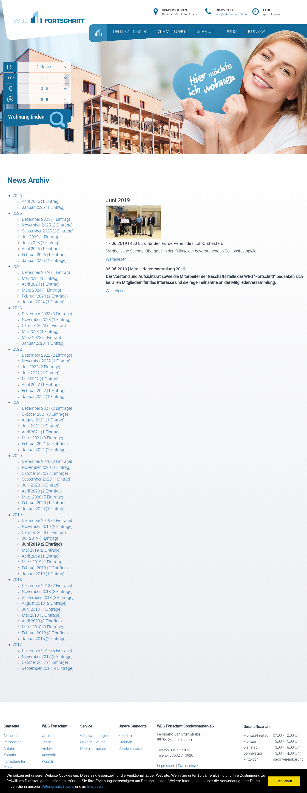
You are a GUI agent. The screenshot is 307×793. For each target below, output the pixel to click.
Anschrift (49, 755)
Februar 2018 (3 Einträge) (45, 632)
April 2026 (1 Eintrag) (41, 201)
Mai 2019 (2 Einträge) (41, 550)
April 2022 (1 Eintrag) (41, 384)
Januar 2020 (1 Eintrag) (43, 508)
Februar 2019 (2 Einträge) (45, 567)
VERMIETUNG (171, 31)
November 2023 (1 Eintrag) (46, 319)
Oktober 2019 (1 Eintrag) (44, 532)
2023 (17, 307)
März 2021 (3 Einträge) (42, 437)
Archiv (47, 748)
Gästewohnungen (94, 735)
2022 (17, 349)
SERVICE (205, 31)
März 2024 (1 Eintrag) (41, 290)
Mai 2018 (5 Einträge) (41, 615)
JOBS (231, 31)
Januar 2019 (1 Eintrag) (43, 573)
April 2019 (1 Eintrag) (41, 556)
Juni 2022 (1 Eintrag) (41, 372)
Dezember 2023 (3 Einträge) (47, 313)
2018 (17, 579)
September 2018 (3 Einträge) (48, 597)
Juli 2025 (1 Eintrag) (40, 237)
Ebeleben (126, 735)
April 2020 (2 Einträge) (42, 491)
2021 (17, 402)
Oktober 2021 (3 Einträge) (45, 414)
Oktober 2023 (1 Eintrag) (44, 325)
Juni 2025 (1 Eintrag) (41, 242)
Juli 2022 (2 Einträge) (41, 366)
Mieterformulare (93, 748)
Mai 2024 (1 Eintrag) (40, 278)
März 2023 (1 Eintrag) (41, 337)
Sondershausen (131, 748)
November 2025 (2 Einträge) (47, 225)
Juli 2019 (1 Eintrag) (40, 538)
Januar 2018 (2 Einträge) (44, 638)
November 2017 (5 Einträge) (47, 656)
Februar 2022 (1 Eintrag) (44, 390)
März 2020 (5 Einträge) (42, 497)
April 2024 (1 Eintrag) (41, 284)
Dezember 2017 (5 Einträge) (47, 650)
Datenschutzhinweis (57, 786)
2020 (17, 455)
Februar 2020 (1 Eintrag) (44, 502)
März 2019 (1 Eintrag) (41, 561)
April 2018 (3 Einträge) (42, 620)
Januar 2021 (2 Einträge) (44, 449)
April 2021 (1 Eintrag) (41, 431)
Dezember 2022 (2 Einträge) (47, 355)
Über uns (49, 735)
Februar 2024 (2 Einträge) (45, 296)
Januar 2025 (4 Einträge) (44, 260)
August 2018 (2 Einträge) (44, 603)
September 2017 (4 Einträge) (48, 668)
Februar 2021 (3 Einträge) (45, 443)
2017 (17, 644)
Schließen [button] (284, 781)
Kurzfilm (48, 761)
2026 (17, 195)
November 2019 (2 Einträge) (47, 526)
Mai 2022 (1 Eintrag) (40, 378)
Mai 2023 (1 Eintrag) (40, 331)
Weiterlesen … (163, 259)
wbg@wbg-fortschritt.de (231, 14)
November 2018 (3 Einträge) (47, 591)
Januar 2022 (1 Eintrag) (43, 396)
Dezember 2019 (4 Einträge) (47, 520)
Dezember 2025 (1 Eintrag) (46, 219)
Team (46, 742)
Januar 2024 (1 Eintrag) (43, 301)
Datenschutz (188, 766)
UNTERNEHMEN (129, 31)
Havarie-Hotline (92, 742)
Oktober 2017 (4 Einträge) (45, 662)
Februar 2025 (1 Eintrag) (44, 254)
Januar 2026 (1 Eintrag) (43, 207)
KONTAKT (258, 31)
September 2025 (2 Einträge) (48, 231)
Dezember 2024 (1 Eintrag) (46, 272)
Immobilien (12, 742)
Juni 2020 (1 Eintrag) (41, 485)
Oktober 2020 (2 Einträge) (45, 473)
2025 (17, 213)
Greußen (125, 742)
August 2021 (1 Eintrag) (43, 420)
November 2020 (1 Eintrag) (46, 467)
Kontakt (9, 755)
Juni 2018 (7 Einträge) (42, 609)
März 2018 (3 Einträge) (42, 626)
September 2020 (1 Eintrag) (46, 479)
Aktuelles (10, 735)
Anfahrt (9, 748)
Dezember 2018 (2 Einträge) (47, 585)
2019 (17, 514)
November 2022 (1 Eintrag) (46, 360)
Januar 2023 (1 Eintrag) (43, 343)
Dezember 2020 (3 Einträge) (47, 461)
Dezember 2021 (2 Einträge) (47, 408)
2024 (17, 266)
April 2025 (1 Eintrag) (41, 248)
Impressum (96, 786)
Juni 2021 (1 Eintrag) (41, 426)
